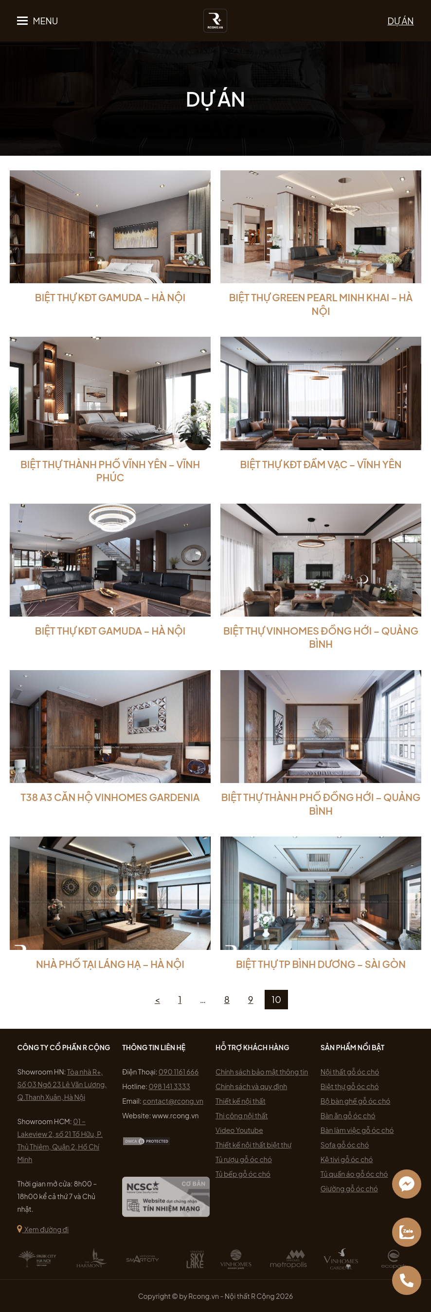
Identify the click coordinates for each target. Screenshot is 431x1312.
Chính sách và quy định (251, 1086)
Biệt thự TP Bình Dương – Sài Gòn (321, 964)
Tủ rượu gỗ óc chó (244, 1159)
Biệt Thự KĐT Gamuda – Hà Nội (110, 297)
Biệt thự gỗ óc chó (350, 1086)
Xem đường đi (43, 1229)
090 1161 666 (179, 1071)
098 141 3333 (169, 1086)
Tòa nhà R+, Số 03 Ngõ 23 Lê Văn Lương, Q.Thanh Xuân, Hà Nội (62, 1084)
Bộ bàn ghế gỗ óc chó (356, 1100)
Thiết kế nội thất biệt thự (253, 1144)
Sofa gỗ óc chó (345, 1144)
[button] (37, 21)
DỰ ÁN (401, 20)
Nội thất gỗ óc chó (350, 1071)
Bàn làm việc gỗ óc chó (357, 1130)
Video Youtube (239, 1130)
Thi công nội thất (242, 1115)
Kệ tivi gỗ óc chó (347, 1159)
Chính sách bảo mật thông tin (262, 1071)
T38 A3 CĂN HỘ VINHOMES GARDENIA (110, 797)
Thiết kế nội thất (241, 1100)
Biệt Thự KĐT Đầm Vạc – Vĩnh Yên (320, 464)
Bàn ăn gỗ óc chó (348, 1115)
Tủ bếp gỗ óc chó (243, 1173)
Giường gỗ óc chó (349, 1188)
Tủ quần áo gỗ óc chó (354, 1173)
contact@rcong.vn (173, 1100)
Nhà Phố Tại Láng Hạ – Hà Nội (110, 964)
